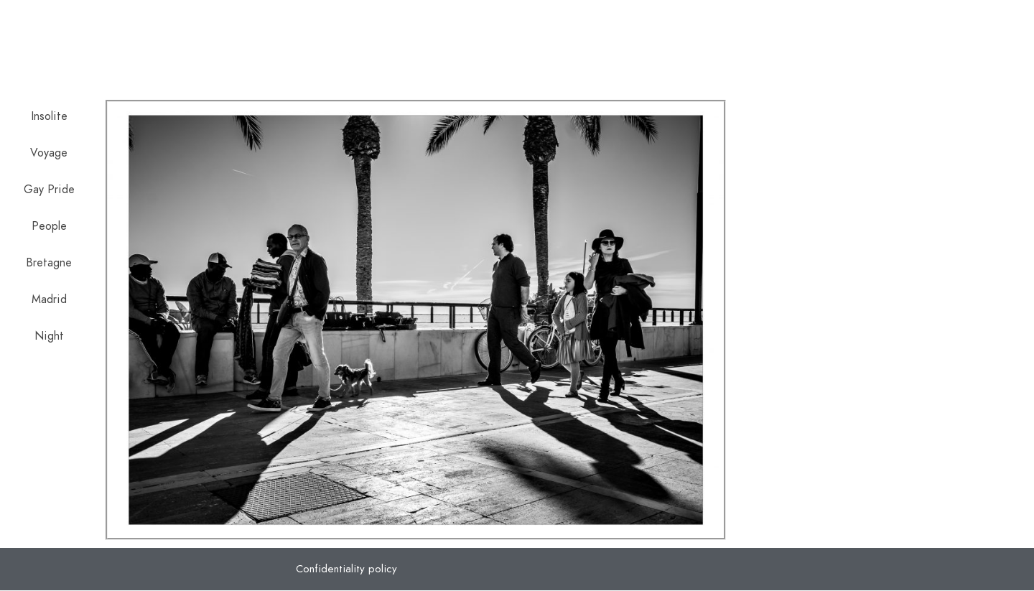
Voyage (48, 153)
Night (49, 336)
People (49, 226)
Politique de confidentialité (833, 36)
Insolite (49, 116)
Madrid (49, 299)
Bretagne (49, 263)
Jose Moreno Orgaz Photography (260, 51)
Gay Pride (49, 189)
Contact (961, 36)
